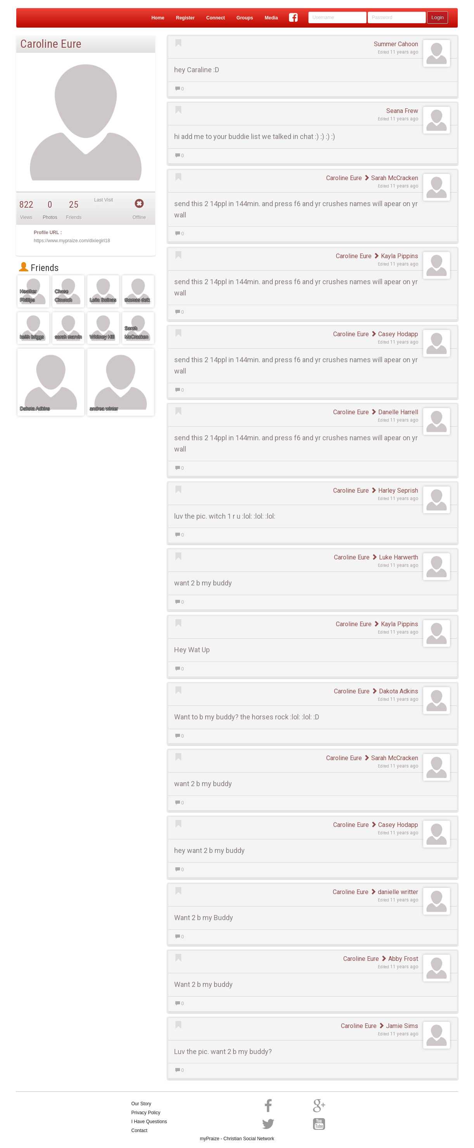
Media (271, 18)
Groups (245, 18)
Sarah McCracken (390, 178)
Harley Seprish (394, 490)
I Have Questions (149, 1121)
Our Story (141, 1103)
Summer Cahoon (396, 44)
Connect (215, 18)
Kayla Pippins (395, 256)
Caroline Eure (344, 178)
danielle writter (394, 892)
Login (437, 17)
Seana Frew (402, 111)
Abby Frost (399, 958)
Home (157, 18)
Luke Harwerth (394, 557)
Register (185, 18)
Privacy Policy (146, 1112)
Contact (139, 1130)
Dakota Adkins (394, 691)
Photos (50, 217)
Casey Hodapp (394, 334)
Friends (39, 267)
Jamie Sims (398, 1026)
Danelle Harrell (394, 412)
